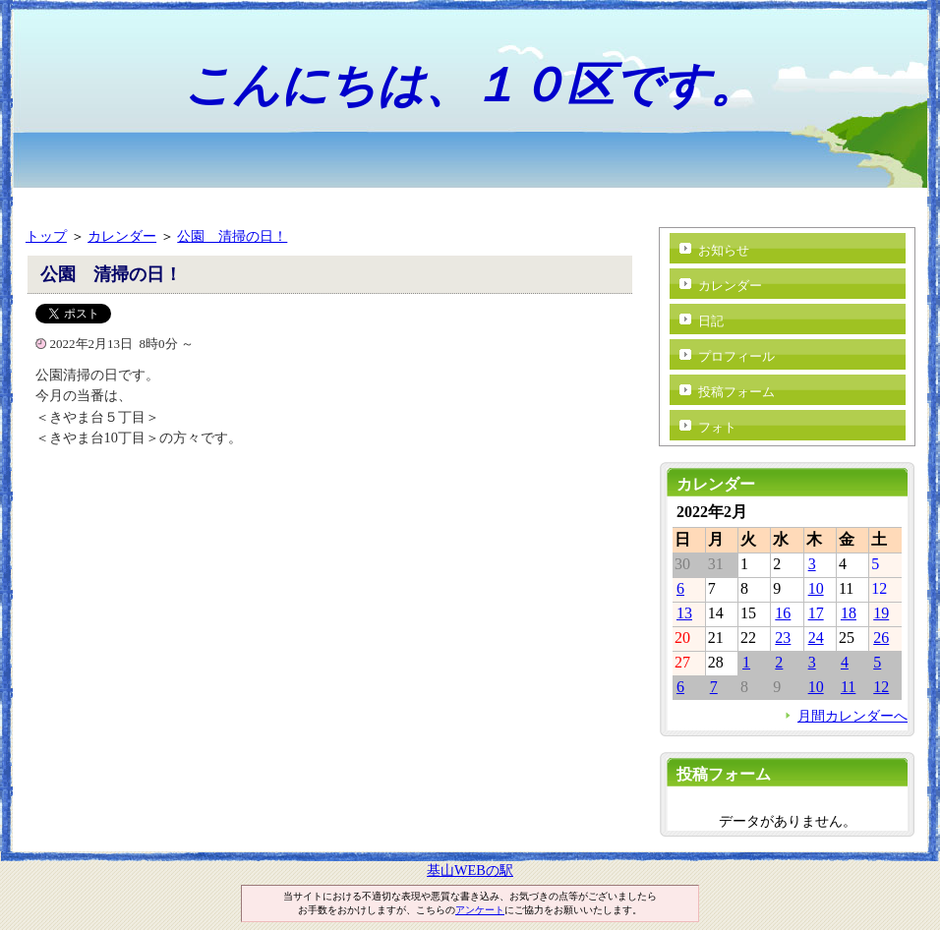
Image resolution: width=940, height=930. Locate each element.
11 (848, 686)
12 (881, 686)
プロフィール (736, 356)
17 (816, 613)
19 (881, 613)
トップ (46, 236)
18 (848, 613)
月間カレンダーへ (852, 716)
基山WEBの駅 (470, 870)
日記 (711, 321)
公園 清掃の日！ (232, 236)
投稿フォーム (736, 391)
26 (881, 637)
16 (783, 613)
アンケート (479, 909)
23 (783, 637)
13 (684, 613)
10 (816, 588)
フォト (717, 427)
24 (816, 637)
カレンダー (122, 236)
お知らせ (723, 250)
